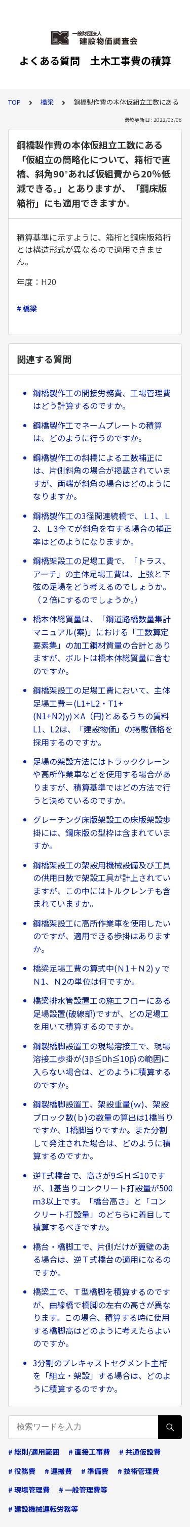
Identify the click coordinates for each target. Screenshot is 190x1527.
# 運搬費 (58, 1471)
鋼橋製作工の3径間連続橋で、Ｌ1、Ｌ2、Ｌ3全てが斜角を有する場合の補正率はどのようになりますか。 (102, 528)
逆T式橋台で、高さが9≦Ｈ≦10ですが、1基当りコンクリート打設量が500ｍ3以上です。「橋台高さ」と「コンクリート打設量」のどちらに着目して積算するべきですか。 (103, 1201)
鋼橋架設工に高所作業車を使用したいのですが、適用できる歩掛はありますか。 (102, 936)
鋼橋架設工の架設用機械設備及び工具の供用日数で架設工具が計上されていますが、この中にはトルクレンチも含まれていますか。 (102, 884)
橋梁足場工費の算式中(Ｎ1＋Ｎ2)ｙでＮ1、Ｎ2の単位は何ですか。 (101, 974)
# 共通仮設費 (140, 1452)
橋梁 (47, 102)
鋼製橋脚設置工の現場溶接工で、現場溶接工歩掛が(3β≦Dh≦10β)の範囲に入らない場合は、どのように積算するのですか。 (102, 1065)
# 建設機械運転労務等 (43, 1509)
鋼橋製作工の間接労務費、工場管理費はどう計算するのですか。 (102, 399)
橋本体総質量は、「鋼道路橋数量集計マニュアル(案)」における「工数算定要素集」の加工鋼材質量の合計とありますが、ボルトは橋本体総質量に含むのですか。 (102, 644)
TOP (14, 102)
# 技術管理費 (138, 1471)
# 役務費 (21, 1471)
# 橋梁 (27, 308)
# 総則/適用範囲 (33, 1452)
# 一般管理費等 (83, 1490)
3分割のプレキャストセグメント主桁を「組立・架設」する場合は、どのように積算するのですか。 (102, 1376)
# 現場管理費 (29, 1490)
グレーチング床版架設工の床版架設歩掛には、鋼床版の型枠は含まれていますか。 (102, 832)
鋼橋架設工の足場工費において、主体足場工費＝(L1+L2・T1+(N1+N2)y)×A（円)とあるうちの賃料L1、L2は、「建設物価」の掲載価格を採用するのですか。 (103, 716)
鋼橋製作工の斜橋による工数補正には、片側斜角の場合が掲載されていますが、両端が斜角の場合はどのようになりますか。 (102, 476)
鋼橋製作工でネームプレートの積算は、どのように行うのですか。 (97, 431)
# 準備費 (94, 1471)
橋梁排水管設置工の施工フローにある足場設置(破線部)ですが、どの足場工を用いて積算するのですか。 (102, 1013)
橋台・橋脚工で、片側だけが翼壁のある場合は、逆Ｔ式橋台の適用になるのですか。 (102, 1259)
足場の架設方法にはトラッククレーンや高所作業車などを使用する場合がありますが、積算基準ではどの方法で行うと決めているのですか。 (102, 780)
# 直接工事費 (89, 1452)
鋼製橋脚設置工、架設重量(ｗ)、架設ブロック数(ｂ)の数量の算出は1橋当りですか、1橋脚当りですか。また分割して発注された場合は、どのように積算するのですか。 (103, 1130)
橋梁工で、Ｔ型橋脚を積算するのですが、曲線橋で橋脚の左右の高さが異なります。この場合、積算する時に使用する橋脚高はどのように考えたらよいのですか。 (102, 1317)
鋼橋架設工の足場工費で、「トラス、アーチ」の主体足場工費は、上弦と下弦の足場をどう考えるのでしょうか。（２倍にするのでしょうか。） (102, 580)
